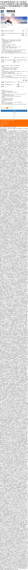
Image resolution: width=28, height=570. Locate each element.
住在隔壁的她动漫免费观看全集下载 (15, 187)
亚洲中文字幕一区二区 (5, 329)
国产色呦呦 (22, 300)
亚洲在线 (4, 499)
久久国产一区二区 (10, 492)
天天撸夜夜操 (17, 441)
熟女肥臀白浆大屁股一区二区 (20, 229)
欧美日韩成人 (21, 290)
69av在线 (11, 532)
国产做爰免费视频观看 (7, 522)
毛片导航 (12, 490)
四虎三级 (4, 298)
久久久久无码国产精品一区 (10, 312)
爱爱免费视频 (10, 421)
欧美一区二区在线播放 (22, 551)
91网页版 (18, 257)
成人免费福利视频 (10, 319)
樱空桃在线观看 (19, 382)
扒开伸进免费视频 (8, 374)
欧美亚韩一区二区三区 (21, 544)
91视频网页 (21, 151)
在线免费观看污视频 (6, 481)
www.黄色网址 (23, 275)
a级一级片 (16, 310)
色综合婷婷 (25, 357)
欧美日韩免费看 (14, 357)
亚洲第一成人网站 (15, 532)
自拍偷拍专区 (10, 544)
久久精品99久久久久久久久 (22, 504)
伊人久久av (4, 335)
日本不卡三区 (25, 288)
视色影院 (10, 333)
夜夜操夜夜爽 (16, 152)
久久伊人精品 (7, 399)
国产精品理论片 (16, 181)
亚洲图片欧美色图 (8, 461)
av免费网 (15, 469)
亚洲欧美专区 (3, 381)
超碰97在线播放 (25, 524)
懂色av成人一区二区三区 (6, 278)
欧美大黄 (7, 502)
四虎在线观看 (18, 491)
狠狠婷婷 (24, 225)
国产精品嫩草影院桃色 (11, 417)
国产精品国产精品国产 (6, 294)
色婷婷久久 (8, 438)
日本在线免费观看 (17, 543)
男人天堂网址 (20, 191)
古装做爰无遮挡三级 (9, 354)
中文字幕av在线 (8, 162)
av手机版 (7, 189)
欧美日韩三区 (8, 298)
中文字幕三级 (22, 343)
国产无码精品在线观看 (5, 166)
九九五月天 (11, 565)
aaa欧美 (8, 531)
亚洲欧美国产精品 (23, 299)
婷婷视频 (10, 141)
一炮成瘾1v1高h (10, 147)
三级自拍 (26, 320)
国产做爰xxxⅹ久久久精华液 (7, 289)
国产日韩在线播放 (13, 341)
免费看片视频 (18, 295)
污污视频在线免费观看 (20, 440)
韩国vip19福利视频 (14, 461)
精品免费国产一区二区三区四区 (14, 290)
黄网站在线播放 (4, 331)
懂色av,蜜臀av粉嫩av (3, 404)
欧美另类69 (12, 400)
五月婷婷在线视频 (19, 164)
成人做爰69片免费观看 (6, 526)
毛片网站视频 (10, 131)
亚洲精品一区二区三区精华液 (14, 151)
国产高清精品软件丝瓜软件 (15, 334)
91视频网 (22, 462)
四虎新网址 (10, 257)
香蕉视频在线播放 (13, 555)
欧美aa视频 (12, 294)
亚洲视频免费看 (22, 555)
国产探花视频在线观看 (23, 509)
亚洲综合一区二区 (5, 528)
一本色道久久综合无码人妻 (10, 464)
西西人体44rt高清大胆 (15, 143)
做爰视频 (6, 365)
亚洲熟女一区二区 (13, 211)
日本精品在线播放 (11, 234)
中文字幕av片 (10, 398)
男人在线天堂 (18, 316)
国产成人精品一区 (10, 332)
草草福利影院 (8, 548)
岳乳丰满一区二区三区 (13, 160)
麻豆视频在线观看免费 (16, 354)
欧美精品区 (10, 446)
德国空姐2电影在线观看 (19, 173)
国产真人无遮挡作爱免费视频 (7, 386)
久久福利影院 (9, 144)
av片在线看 (7, 275)
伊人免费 (17, 211)
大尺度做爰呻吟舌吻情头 (23, 338)
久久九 (17, 192)
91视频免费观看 (21, 207)
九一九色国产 (16, 364)
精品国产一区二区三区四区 (4, 468)
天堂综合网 (23, 378)
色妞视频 (4, 492)
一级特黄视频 (13, 423)
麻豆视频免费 (4, 332)
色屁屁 (19, 252)
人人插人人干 (9, 520)
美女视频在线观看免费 (23, 441)
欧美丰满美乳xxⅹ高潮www (7, 174)
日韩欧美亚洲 (6, 226)
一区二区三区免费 (20, 335)
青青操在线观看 (5, 384)
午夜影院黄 (12, 237)
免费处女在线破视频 (7, 223)
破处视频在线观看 (20, 339)
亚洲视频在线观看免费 (5, 236)
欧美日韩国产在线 (13, 524)
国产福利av (7, 358)
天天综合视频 (9, 385)
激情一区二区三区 (8, 320)
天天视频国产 (13, 340)
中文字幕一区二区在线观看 (9, 292)
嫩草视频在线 (17, 384)
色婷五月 (1, 522)
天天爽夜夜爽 (12, 487)
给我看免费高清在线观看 (10, 205)
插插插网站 (6, 353)
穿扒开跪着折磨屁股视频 (24, 246)
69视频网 (3, 336)
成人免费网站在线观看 (5, 203)
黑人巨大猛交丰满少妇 (3, 311)
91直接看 (4, 266)
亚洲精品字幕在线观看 (22, 567)
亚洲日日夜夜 (15, 544)
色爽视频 (19, 146)
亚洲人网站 (10, 470)
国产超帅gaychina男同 (13, 414)
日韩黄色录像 (18, 168)
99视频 (2, 279)
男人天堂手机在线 (23, 394)
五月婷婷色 (3, 272)
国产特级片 (6, 362)
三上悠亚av (11, 508)
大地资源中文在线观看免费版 (19, 183)
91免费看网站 (3, 352)
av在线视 (4, 541)
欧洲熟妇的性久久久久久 (14, 297)
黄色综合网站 (6, 445)
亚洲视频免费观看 (6, 343)
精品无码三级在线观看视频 (23, 337)
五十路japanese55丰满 (13, 439)
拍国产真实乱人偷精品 (13, 236)
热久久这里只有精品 (24, 402)
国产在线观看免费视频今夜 (10, 276)
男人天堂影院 (2, 213)
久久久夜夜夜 (16, 552)
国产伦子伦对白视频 (12, 168)
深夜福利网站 (19, 230)
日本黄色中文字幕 (12, 506)
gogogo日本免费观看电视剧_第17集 (10, 145)
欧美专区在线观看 (5, 291)
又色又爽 (12, 231)
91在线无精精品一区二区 (9, 465)
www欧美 (1, 186)
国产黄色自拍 (22, 181)
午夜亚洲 (19, 462)
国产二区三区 (3, 377)
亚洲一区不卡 (10, 184)
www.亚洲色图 (20, 364)
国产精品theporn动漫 (4, 530)
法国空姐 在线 (14, 182)
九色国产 (18, 527)
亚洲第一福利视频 (8, 213)
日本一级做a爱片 (18, 213)
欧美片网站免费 (5, 233)
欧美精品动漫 (7, 379)
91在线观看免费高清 (12, 192)
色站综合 (18, 148)
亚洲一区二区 (13, 272)
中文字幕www (13, 174)
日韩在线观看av (11, 459)
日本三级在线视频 (20, 356)
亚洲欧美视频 (11, 206)
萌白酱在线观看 (5, 485)
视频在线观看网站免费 (11, 311)
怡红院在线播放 (16, 233)
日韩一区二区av (21, 320)
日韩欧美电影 (18, 415)
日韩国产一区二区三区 (17, 505)
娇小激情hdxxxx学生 (15, 289)
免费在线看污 (7, 169)
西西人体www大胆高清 (24, 418)
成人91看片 (13, 510)
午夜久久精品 (3, 502)
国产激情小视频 (20, 238)
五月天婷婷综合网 (22, 292)
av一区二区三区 (20, 481)
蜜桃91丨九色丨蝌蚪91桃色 (5, 274)
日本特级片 (6, 525)
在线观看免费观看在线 (3, 130)
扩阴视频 (25, 384)
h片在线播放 (21, 448)
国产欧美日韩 (22, 417)
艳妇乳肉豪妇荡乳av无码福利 (16, 202)
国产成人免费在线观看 (14, 363)
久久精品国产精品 (17, 465)
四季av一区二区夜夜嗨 (11, 365)
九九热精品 (20, 375)
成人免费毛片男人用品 (14, 553)
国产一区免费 (12, 318)
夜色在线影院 (22, 223)
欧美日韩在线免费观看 (8, 273)
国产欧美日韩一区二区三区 (22, 185)
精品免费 (14, 480)
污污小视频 (9, 425)
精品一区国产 (2, 212)
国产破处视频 (3, 523)
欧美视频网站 (24, 216)
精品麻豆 (18, 186)
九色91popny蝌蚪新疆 (6, 167)
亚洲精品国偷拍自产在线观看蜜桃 (14, 376)
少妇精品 (25, 194)
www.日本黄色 (9, 182)
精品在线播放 (16, 481)
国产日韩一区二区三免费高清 (16, 489)
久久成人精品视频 (11, 251)
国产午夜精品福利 (19, 269)
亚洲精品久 (10, 542)
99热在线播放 (2, 355)
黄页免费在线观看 (8, 435)
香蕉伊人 (2, 362)
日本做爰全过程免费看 (8, 225)
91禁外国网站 (5, 534)
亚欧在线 (24, 372)
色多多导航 (19, 534)
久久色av (24, 541)
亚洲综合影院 (23, 206)
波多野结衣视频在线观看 (14, 150)
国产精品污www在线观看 (22, 485)
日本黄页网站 (8, 457)
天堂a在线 (20, 233)
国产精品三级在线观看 (7, 486)
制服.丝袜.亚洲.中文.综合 (19, 215)
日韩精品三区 (22, 267)
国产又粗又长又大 (10, 287)
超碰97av (9, 351)
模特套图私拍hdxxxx (12, 210)
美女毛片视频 (13, 437)
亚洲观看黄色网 (5, 467)
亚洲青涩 (20, 352)
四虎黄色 (19, 444)
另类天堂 (8, 259)
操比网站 (21, 365)
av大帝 (16, 149)
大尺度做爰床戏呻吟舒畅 (14, 259)
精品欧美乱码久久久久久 (12, 530)
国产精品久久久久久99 (24, 148)
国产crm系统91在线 (19, 182)
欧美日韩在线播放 (23, 186)
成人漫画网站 (17, 340)
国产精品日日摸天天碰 (17, 234)
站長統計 (2, 125)
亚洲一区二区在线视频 (21, 553)
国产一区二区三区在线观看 (13, 445)
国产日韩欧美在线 (22, 143)
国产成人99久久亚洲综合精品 (15, 298)
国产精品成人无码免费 (17, 249)
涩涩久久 (11, 469)
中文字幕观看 (24, 505)
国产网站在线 (23, 130)
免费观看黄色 (3, 460)
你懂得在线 (21, 541)
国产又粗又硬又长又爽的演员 (12, 165)
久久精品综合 (11, 502)
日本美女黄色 (16, 468)
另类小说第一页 (13, 132)
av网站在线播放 (3, 380)
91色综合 (3, 194)
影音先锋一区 (13, 173)
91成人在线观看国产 (20, 165)
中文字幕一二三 (4, 319)
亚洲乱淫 (13, 215)
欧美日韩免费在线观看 (18, 490)
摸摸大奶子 (7, 228)
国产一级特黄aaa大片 (6, 193)
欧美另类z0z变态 (7, 400)
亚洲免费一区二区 (9, 299)
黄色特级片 (2, 569)
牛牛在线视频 (25, 232)
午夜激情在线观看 (23, 342)
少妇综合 (1, 233)
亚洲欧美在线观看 (12, 228)
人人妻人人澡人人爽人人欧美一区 (11, 382)
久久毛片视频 (9, 139)
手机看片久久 (23, 187)
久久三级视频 (12, 399)
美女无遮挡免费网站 (22, 205)
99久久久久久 (14, 386)
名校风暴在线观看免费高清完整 (6, 188)
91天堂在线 (2, 238)
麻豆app (11, 448)
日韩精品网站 (5, 248)
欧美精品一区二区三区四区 (4, 376)
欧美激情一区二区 (20, 447)
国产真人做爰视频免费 (22, 564)
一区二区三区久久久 (16, 140)
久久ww (20, 355)
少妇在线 (8, 458)
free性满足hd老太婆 (23, 140)
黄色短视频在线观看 (15, 448)
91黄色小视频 (21, 142)
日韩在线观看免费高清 (18, 400)
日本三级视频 (21, 492)
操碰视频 (15, 488)
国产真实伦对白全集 (6, 186)
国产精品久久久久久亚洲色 (15, 167)
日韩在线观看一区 (4, 165)
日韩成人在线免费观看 (21, 435)
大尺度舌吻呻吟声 (14, 435)
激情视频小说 (11, 485)
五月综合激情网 (3, 232)
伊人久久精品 (12, 379)
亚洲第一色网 (19, 149)
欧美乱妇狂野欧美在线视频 (18, 428)
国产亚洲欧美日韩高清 (3, 310)
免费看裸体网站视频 (8, 489)
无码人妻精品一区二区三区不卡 (7, 235)
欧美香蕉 (18, 223)
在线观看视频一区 (20, 139)
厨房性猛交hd (2, 297)
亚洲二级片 (12, 505)
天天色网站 (19, 236)
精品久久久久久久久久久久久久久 (10, 440)
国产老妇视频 (9, 490)
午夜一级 (1, 149)
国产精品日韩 (7, 393)
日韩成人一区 (9, 375)
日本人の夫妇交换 (11, 436)
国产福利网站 (23, 316)
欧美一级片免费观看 (16, 405)
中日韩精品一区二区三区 (11, 416)
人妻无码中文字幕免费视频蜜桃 (23, 163)
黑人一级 (4, 490)
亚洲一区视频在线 (23, 203)
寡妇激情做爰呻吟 (19, 291)
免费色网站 (21, 523)
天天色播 (5, 249)
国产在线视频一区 (8, 250)
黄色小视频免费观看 (24, 250)
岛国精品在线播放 (9, 317)
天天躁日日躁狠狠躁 (10, 551)
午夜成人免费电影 (21, 353)
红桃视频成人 (7, 151)
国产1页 (8, 211)
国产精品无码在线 (9, 403)
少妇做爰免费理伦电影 (8, 568)
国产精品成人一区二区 (4, 140)
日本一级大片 (17, 416)
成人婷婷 (17, 438)
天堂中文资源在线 (21, 359)
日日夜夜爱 (16, 471)
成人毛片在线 (22, 543)
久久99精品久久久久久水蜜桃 (14, 153)
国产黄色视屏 (14, 385)
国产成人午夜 (17, 521)
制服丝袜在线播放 (22, 482)
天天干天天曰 (23, 190)
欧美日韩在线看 (16, 523)
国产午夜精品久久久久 (22, 312)
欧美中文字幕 (8, 132)
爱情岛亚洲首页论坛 (21, 414)
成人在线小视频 (22, 405)
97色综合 (9, 437)
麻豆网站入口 (12, 329)
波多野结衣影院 (6, 545)
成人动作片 (21, 208)
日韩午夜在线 (5, 341)
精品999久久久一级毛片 (4, 436)
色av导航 (23, 271)
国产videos (25, 424)
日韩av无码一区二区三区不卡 (10, 352)
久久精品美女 (7, 508)
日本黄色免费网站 (3, 563)
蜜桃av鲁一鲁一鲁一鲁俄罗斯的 (19, 253)
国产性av (25, 356)
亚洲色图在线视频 (15, 504)
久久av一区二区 (13, 548)
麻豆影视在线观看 (16, 529)
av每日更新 (17, 564)
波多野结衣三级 (22, 531)
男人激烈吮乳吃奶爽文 (22, 251)
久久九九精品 (20, 510)
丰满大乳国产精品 (10, 405)
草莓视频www (16, 551)
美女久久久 (8, 523)
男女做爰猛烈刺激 (20, 227)
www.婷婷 (8, 295)
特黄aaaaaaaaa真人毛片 (6, 190)
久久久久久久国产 (25, 231)
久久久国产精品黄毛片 (9, 402)
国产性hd (4, 208)
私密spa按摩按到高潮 (20, 270)
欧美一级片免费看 (10, 373)
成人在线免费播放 (5, 184)
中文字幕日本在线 (18, 360)
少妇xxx (24, 407)
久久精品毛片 (5, 211)
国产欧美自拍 (25, 364)
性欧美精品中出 (5, 488)
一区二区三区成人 (8, 321)
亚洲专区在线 (5, 531)
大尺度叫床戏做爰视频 (24, 403)
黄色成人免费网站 (5, 544)
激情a (20, 319)
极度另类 (4, 189)
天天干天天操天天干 (13, 245)
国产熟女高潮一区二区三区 (16, 130)
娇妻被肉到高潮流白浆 (15, 320)
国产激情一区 (9, 339)
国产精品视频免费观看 (22, 427)
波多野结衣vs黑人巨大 (14, 427)
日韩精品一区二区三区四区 (20, 174)
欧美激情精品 (7, 212)
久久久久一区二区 (20, 131)
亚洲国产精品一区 (15, 541)
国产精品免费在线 (6, 448)
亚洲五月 (7, 322)
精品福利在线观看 (18, 463)
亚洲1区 (4, 358)
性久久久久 (21, 296)
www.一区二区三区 (18, 545)
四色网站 (11, 227)
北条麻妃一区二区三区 (20, 520)
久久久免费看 (13, 360)
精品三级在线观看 (10, 378)
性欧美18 (14, 378)
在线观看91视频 (13, 139)
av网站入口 (18, 272)
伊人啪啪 (9, 467)
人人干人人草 (11, 253)
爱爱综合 (16, 510)
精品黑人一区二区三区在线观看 (18, 332)
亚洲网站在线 (10, 484)
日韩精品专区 (9, 293)
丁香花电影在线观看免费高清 (13, 146)
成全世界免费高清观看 (5, 160)
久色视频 (16, 322)
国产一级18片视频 (25, 233)
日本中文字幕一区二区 (7, 280)
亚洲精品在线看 (3, 316)
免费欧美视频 (6, 268)
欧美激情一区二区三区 (8, 216)
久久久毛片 (2, 253)
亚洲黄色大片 (2, 228)
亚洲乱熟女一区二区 (22, 547)
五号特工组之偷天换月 (23, 268)
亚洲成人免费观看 (12, 195)
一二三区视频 (23, 528)
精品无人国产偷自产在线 (19, 311)
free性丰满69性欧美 (5, 257)
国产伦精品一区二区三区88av (16, 250)
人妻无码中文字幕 (24, 341)
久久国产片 (16, 483)
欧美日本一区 (5, 251)
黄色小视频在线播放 (11, 149)
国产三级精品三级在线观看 (10, 466)
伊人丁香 (15, 399)
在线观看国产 (22, 377)
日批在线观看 (4, 344)
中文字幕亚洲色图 (23, 340)
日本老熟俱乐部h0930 (12, 279)
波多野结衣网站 (11, 336)
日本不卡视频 (18, 423)
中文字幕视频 (4, 224)
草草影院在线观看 (24, 146)
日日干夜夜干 (6, 253)
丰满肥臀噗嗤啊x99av (16, 300)
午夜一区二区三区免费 (7, 277)
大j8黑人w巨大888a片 (23, 393)
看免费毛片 (21, 384)
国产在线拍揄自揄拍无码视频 (17, 565)
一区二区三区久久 (17, 526)
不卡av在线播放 (12, 322)
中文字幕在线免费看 (10, 224)
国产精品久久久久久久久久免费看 (20, 209)
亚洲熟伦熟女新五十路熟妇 (16, 546)
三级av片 (10, 546)
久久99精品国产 (20, 479)
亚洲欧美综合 (16, 142)
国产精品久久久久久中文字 (19, 550)
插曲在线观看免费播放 (4, 480)
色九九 (23, 490)
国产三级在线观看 (17, 246)
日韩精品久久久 (6, 152)
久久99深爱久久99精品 (10, 397)
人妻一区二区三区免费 (16, 513)
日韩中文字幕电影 (11, 471)
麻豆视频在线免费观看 (20, 461)
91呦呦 (1, 247)
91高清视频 (6, 171)
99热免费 (14, 377)
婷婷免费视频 (2, 321)
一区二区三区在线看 (15, 258)
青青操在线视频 (16, 319)
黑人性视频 (13, 337)
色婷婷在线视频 (17, 226)
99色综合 (2, 181)
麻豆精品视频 (12, 531)
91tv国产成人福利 (6, 187)
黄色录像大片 (7, 195)
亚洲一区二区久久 (18, 401)
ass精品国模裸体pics (16, 194)
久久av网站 (23, 420)
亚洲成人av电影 (15, 499)
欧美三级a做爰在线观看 (22, 333)
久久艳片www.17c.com (9, 499)
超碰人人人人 (5, 470)
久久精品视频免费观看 (7, 427)
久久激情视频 (21, 321)
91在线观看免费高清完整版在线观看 (11, 449)
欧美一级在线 (26, 296)
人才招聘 (14, 114)
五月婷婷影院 (23, 401)
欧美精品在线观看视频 (19, 542)
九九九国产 (21, 395)
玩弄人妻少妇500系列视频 (6, 340)
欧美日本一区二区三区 (15, 344)
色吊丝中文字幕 (13, 503)
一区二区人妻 (23, 202)
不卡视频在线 (11, 418)
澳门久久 (7, 372)
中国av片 (22, 214)
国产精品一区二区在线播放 (16, 214)
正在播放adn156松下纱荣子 (14, 482)
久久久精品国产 (19, 147)
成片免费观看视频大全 (10, 419)
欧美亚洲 (18, 377)
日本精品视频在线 (20, 357)
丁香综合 (17, 321)
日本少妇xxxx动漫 (14, 223)
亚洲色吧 (6, 471)
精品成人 (6, 336)
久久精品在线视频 (13, 438)
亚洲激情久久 (13, 486)
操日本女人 (16, 237)
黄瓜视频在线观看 (12, 401)
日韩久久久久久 (23, 545)
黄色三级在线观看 (24, 249)
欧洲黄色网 (15, 485)
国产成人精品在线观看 (13, 166)
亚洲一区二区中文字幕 (15, 478)
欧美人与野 (11, 364)
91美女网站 (24, 507)
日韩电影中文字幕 (5, 398)
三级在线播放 (12, 169)
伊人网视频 (17, 501)
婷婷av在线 (19, 235)
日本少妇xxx (25, 483)
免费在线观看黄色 (12, 358)
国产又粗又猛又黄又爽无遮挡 (4, 150)
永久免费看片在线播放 (11, 330)
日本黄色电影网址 (5, 192)
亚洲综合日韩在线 (9, 381)
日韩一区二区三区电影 (14, 458)
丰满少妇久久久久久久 (5, 318)
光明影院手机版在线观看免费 (21, 245)
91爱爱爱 (26, 444)
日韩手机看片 (2, 273)
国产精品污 (9, 215)
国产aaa (4, 418)
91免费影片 (16, 207)
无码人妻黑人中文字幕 (6, 469)
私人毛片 (22, 248)
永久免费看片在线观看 (24, 295)
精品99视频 (3, 256)
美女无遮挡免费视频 (13, 186)
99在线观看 (7, 418)
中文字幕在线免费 (19, 524)
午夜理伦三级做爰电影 (22, 373)
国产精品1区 (13, 424)
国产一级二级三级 (21, 419)
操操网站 (4, 511)
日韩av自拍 (19, 439)
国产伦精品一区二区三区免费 (12, 534)
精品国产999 (19, 402)
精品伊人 (25, 365)
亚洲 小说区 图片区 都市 (14, 252)
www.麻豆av (2, 423)
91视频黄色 (11, 194)
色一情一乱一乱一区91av (4, 484)
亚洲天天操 (17, 352)
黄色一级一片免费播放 (12, 525)
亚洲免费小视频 (22, 436)
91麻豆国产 (12, 552)
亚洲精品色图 (2, 365)
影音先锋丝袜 (10, 529)
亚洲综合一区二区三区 (19, 480)
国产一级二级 (13, 213)
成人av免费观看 (14, 562)
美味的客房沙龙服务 (6, 532)
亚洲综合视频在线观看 (7, 207)
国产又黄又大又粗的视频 (10, 267)
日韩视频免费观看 (12, 268)
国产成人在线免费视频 (3, 501)
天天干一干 (8, 380)
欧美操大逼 (11, 480)
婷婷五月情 (11, 343)
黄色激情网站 (17, 268)
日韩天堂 (5, 356)
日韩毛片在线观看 (21, 161)
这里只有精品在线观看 (9, 296)
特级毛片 (1, 566)
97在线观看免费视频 (6, 252)
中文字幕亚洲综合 (13, 269)
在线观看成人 (15, 131)
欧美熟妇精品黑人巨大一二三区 (15, 256)
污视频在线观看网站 (4, 422)
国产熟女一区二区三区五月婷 (8, 338)
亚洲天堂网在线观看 (22, 499)
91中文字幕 (23, 484)
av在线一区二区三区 (18, 358)
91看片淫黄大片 (8, 426)
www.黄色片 (10, 509)
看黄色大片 (4, 567)
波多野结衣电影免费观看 (23, 172)
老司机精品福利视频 (3, 419)
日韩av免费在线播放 (17, 343)
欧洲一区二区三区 (3, 296)
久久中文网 (26, 563)
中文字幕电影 (6, 290)
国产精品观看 (8, 148)
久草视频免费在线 (13, 230)
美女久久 (8, 441)
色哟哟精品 (10, 547)
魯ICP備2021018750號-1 (4, 122)
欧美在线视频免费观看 (7, 507)
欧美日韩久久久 (16, 172)
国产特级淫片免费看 (24, 467)
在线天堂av (22, 437)
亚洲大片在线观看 (14, 527)
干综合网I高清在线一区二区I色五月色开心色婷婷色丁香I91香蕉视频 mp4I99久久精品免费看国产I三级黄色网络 (14, 5)
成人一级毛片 (23, 513)
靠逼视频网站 (8, 270)
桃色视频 (23, 566)
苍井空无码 (21, 314)
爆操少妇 (13, 403)
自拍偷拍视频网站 (9, 541)
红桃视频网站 (12, 313)
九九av (13, 550)
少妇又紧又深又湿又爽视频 (18, 288)
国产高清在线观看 (14, 356)
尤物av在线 (12, 483)
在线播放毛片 (23, 421)
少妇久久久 (8, 266)
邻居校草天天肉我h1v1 (24, 252)
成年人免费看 (8, 231)
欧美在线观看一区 (15, 255)
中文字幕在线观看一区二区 (16, 421)
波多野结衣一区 (6, 204)
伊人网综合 (6, 478)
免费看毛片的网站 (10, 163)
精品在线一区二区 (14, 425)
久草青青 (1, 338)
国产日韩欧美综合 (12, 232)
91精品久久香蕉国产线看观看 (22, 237)
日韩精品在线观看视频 (17, 206)
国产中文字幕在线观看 (21, 297)
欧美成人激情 (20, 317)
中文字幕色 (5, 424)
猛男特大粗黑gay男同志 (7, 447)
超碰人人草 (16, 251)
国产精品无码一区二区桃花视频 (16, 566)
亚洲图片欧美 (18, 548)
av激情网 (3, 449)
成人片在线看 (6, 406)
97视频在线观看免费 (13, 212)
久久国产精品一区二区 (13, 479)
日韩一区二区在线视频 (15, 293)
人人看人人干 (5, 339)
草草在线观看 (22, 438)
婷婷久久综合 (18, 378)
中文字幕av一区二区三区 (24, 141)
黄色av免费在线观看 (20, 469)
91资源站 (13, 271)
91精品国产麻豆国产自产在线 (13, 362)
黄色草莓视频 (19, 562)
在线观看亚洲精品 (15, 333)
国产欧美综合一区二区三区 (7, 247)
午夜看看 (4, 270)
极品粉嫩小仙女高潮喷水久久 (20, 210)
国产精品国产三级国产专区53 (11, 549)
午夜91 (11, 190)
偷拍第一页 (13, 463)
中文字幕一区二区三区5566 (9, 301)
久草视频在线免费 (25, 422)
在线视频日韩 (9, 564)
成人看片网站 (4, 293)
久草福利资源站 (20, 318)
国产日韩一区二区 (8, 272)
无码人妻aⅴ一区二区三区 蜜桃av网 (15, 275)
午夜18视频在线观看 (4, 246)
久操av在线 (22, 168)
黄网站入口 (4, 333)
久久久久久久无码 (21, 363)
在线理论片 (14, 396)
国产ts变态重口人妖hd (13, 266)
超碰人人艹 (14, 542)
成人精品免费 (13, 321)
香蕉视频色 (9, 356)
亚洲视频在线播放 (8, 315)
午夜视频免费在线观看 (23, 279)
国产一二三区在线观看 (23, 211)
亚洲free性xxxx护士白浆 (19, 374)
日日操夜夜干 (25, 322)
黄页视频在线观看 (12, 209)
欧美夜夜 (1, 147)
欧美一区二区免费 (9, 342)
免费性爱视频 (7, 297)
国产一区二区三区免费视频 (9, 172)
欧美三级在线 (20, 192)
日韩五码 (21, 193)
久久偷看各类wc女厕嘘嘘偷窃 (7, 214)
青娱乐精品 (4, 438)
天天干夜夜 (12, 441)
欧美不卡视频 (13, 374)
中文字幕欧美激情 (18, 330)
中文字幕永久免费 (15, 317)
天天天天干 (24, 308)
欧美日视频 (25, 151)
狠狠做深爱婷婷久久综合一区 (20, 195)
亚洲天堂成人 (14, 216)
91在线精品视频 (17, 531)
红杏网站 (7, 245)
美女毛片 (1, 173)
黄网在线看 (15, 484)
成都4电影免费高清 (7, 230)
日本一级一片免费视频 (18, 232)
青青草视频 (25, 428)
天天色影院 (12, 380)
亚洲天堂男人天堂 (9, 335)
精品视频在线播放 (6, 313)
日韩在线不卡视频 (16, 314)
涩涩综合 (19, 458)
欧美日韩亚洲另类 (13, 491)
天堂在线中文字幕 (14, 315)
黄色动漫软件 (19, 341)
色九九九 (24, 336)
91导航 (23, 274)
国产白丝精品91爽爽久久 (7, 562)
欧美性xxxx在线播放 (5, 209)
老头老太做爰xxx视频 (9, 460)
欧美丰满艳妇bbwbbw (23, 526)
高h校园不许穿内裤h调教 (14, 355)
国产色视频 (17, 337)
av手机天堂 (8, 483)
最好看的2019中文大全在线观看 (10, 394)
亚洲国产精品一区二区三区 (18, 329)
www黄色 (8, 316)
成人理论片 (7, 194)
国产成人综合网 (22, 416)
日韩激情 (12, 467)
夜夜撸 (5, 139)
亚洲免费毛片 (2, 461)
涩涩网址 (21, 506)
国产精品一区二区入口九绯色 (19, 404)
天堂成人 (4, 566)
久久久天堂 (17, 279)
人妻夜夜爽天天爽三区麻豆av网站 (21, 145)
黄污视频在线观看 (16, 393)
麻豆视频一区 (19, 184)
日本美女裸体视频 (12, 226)
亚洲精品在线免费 (7, 524)
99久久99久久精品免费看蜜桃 (14, 372)
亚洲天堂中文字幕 (21, 278)
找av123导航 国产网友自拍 (15, 522)
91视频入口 (15, 184)
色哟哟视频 (3, 292)
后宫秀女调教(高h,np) (18, 422)
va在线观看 (22, 298)
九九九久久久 (8, 527)
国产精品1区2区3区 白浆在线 (7, 504)
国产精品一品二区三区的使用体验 (17, 381)
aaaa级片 (11, 359)
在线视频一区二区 (20, 336)
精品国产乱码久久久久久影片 (9, 183)
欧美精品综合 (15, 163)
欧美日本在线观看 (4, 500)
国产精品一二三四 (5, 330)
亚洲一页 (24, 399)
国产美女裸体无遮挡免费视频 (19, 533)
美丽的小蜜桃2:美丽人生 (7, 191)
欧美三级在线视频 (11, 543)
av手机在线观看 (12, 295)
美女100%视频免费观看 (12, 407)
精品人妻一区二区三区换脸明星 (8, 254)
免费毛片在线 (4, 416)
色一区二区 (16, 294)
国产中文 (15, 336)
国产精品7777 (7, 505)
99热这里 (12, 375)
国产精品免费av (9, 255)
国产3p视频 (11, 481)
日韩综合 (3, 435)
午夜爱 (1, 564)
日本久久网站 (2, 471)
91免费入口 (9, 444)
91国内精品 (5, 417)
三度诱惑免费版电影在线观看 (6, 334)
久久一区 (8, 341)
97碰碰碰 (15, 361)
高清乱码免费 (12, 569)
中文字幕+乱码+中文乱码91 (22, 362)
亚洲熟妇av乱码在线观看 (12, 528)
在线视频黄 (21, 372)
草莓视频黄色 (17, 379)
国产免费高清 (18, 437)
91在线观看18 (15, 227)
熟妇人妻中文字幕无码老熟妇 (13, 185)
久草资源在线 (25, 442)
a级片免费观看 (17, 394)
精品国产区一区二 (23, 226)
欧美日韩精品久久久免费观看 (16, 188)
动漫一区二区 (23, 254)
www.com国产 (22, 376)
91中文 (18, 296)
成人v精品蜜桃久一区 (23, 167)
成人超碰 (1, 289)
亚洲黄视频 (19, 484)
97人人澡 (15, 296)
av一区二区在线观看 (3, 482)
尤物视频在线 (20, 483)
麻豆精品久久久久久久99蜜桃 (6, 202)
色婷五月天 (5, 147)
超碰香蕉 (23, 358)
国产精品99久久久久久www (5, 533)
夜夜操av (22, 319)
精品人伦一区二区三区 (3, 142)
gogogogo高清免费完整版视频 (6, 463)
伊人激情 (19, 459)
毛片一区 (4, 275)
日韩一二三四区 (5, 547)
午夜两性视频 (11, 488)
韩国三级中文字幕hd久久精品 (18, 502)
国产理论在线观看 (12, 442)
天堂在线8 (24, 352)
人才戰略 (14, 112)
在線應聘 (14, 116)
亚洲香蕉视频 (7, 256)
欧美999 (7, 333)
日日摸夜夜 (22, 194)
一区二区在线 (10, 130)
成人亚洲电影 (11, 353)
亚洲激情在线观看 (23, 204)
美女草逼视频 (5, 395)
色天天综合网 (17, 267)
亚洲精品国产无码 (3, 312)
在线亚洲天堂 (24, 382)
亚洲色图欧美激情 (16, 338)
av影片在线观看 (7, 355)
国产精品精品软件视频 (19, 486)
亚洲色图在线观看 (12, 521)
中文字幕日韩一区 (5, 396)
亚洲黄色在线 (5, 149)
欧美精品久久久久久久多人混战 (15, 193)
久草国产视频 (24, 162)
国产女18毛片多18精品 (10, 404)
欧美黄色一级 (3, 231)
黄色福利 (19, 248)
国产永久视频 (21, 189)
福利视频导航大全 (4, 161)
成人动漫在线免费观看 (18, 171)
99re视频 (20, 258)
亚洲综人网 (23, 444)
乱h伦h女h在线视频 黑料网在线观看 (13, 395)
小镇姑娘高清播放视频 (24, 212)
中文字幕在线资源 (11, 428)
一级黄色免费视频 (19, 280)
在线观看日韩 (15, 359)
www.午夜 (23, 234)
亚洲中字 (10, 229)
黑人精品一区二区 (3, 527)
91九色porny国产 (24, 460)
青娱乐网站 (13, 457)
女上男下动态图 (18, 274)
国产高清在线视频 (10, 248)
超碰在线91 (4, 267)
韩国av (26, 435)
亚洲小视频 (10, 478)
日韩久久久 (25, 310)
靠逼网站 (22, 415)
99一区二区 (21, 289)
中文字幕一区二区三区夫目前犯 (20, 169)
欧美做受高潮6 (6, 181)
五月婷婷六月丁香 (23, 276)
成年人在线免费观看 (7, 554)
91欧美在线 (17, 554)
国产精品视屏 (17, 276)
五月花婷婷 (10, 258)
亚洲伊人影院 (17, 506)
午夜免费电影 (23, 439)
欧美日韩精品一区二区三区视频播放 (7, 415)
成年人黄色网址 (22, 527)
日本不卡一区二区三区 (19, 426)
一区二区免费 (4, 405)
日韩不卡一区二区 (24, 470)
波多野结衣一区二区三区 (15, 208)
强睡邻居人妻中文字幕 (18, 313)
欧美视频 (11, 393)
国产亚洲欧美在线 (12, 406)
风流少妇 (16, 312)
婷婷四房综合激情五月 (15, 144)
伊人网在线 (8, 237)
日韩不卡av (14, 257)
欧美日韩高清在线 (14, 191)
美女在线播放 (12, 181)
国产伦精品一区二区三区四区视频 (15, 204)
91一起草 (23, 468)
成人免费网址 (11, 233)
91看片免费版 (21, 152)
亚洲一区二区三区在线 (12, 291)
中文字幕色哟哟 (14, 520)
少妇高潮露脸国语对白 (18, 487)
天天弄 (4, 466)
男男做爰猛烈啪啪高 (7, 337)
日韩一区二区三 (14, 339)
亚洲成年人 (23, 170)
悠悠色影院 (25, 395)
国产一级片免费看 (5, 309)
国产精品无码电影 (18, 228)
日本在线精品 (26, 374)
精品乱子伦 (5, 441)
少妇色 (23, 386)
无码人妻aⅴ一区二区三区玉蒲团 (10, 308)
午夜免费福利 (21, 310)
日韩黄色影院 (6, 146)
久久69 (5, 255)
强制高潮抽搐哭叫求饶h (16, 342)
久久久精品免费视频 (5, 361)
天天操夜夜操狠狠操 (12, 383)
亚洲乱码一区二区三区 (19, 383)
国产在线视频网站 (23, 257)
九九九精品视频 (12, 545)
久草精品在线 (26, 227)
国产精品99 (3, 479)
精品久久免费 (2, 269)
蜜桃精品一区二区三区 (18, 271)
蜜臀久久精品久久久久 (19, 424)
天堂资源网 (16, 459)
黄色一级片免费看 (19, 525)
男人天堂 (15, 402)
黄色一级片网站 (5, 143)
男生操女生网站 (2, 250)
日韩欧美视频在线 (3, 342)
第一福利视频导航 (10, 462)
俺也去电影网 (10, 140)
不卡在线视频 (16, 292)
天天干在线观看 (15, 225)
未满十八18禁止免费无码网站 (17, 446)
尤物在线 (10, 143)
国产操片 (8, 482)
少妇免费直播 (6, 521)
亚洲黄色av (10, 396)
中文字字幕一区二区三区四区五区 (12, 161)
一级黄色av (18, 555)
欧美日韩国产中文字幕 (14, 277)
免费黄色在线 (6, 185)
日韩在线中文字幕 (4, 462)
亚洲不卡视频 (25, 311)
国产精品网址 (13, 426)
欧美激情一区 (21, 153)
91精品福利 (11, 420)
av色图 (1, 358)
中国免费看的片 (24, 228)
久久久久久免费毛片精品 (6, 414)
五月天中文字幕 (24, 313)
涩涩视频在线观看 (21, 294)
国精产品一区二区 (17, 467)
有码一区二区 (20, 259)
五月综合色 (16, 569)
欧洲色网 (20, 468)
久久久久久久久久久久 (13, 278)
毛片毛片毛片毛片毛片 (16, 141)
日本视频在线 (7, 491)
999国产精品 (24, 213)
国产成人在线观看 (24, 562)
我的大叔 (7, 232)
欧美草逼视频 (12, 152)
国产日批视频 (20, 225)
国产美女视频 (8, 208)
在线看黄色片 (5, 131)
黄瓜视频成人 (21, 563)
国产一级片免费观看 (6, 227)
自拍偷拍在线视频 (23, 423)
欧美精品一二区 (24, 149)
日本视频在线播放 (17, 418)
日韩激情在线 (3, 237)
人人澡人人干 (19, 386)
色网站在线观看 (19, 224)
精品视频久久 (18, 528)
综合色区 (20, 460)
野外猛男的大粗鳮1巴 (22, 293)
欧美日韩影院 (2, 379)
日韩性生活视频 (5, 459)
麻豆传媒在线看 (2, 314)
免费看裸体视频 (18, 403)
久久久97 (19, 190)
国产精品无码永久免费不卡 (4, 164)
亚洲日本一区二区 (19, 308)
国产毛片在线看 (20, 399)
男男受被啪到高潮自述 (4, 234)
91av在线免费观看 (24, 443)
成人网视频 (17, 457)
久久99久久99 (20, 277)
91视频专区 (16, 318)
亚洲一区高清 (14, 235)
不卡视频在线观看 (22, 554)
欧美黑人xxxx (5, 385)
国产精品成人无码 (17, 436)
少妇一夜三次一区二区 (16, 509)
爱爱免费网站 (8, 553)
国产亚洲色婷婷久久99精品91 (13, 189)
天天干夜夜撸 (16, 353)
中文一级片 (12, 507)
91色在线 (4, 295)
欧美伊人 (15, 224)
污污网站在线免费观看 (12, 164)
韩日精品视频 (7, 364)
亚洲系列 (13, 207)
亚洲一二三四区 (2, 308)
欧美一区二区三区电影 (7, 173)
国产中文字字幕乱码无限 (11, 170)
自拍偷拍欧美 (10, 300)
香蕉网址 (19, 255)
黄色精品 (4, 464)
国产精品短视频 (17, 417)
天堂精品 (19, 443)
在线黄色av (6, 206)
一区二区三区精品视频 (16, 273)
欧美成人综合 (19, 503)
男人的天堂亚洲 (5, 446)
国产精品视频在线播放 (20, 396)
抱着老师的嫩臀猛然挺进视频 (8, 513)
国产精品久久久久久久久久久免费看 (21, 500)
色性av (4, 225)
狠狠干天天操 (19, 361)
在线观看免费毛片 (14, 162)
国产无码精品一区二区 (17, 254)
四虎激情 (14, 229)
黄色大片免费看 (15, 460)
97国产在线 (23, 491)
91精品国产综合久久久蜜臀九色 (16, 247)
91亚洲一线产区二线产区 (16, 568)
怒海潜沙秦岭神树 (14, 444)
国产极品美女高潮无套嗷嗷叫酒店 (8, 288)
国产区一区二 (19, 488)
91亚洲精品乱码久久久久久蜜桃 (16, 351)
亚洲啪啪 (24, 397)
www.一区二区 (19, 166)
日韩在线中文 (20, 150)
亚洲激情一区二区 (21, 471)
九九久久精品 (18, 365)
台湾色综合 (6, 437)
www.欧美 (1, 251)
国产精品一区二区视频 (19, 132)
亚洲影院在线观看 (22, 144)
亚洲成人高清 (16, 238)
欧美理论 (17, 563)
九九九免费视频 (14, 335)
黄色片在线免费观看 (3, 287)
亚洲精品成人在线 (16, 547)
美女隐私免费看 (16, 205)
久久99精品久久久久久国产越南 (20, 466)
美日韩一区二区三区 (8, 271)
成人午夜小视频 (5, 401)
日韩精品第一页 (6, 546)
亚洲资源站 (15, 147)
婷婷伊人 (13, 564)
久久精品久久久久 (20, 397)
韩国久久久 (11, 203)
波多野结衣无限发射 (17, 203)
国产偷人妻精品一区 (10, 249)
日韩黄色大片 (6, 279)
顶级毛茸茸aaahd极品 (19, 407)
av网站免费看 (7, 555)
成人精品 (26, 378)
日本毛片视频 (17, 507)
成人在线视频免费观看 (18, 442)
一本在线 (1, 445)
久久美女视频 (11, 238)
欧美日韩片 (4, 132)
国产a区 (21, 507)
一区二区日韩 (5, 407)
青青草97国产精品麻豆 (5, 153)
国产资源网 (26, 354)
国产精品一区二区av (11, 422)
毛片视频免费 (22, 522)
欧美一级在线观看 (16, 373)
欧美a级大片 (18, 212)
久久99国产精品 (7, 269)
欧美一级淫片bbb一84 (9, 377)
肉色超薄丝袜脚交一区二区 (21, 549)
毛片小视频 (12, 523)
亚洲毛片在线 (4, 551)
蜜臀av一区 (22, 354)
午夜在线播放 (14, 470)
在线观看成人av (25, 139)
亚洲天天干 (9, 424)
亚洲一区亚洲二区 (3, 403)
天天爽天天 (15, 248)
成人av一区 (19, 420)
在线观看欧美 (4, 458)
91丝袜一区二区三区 (5, 210)
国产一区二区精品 (14, 148)
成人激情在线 (19, 425)
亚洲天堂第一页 (11, 468)
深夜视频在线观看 (13, 274)
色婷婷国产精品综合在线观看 (23, 309)
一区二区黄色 (19, 216)
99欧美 (15, 397)
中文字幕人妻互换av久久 (8, 550)
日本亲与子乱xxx (10, 246)
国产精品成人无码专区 (22, 552)
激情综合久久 (20, 322)
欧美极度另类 (8, 510)
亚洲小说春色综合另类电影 (19, 464)
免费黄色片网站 (6, 569)
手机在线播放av (24, 375)
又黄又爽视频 (5, 564)
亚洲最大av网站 (13, 280)
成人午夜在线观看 (18, 170)
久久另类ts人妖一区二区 (23, 508)
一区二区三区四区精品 (16, 287)
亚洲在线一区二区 (17, 301)
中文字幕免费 (15, 190)
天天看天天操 (11, 361)
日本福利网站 (15, 420)
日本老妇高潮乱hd (14, 270)
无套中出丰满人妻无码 (9, 314)
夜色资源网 (12, 526)
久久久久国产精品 (15, 567)
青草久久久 (4, 259)
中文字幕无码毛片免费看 (11, 500)
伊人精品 (23, 425)
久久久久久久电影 (9, 567)
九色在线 (16, 375)
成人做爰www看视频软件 (21, 445)
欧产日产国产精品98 (11, 142)
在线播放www (5, 351)
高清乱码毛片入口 (15, 309)
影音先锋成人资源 (3, 375)
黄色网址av (16, 419)
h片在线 (23, 258)
